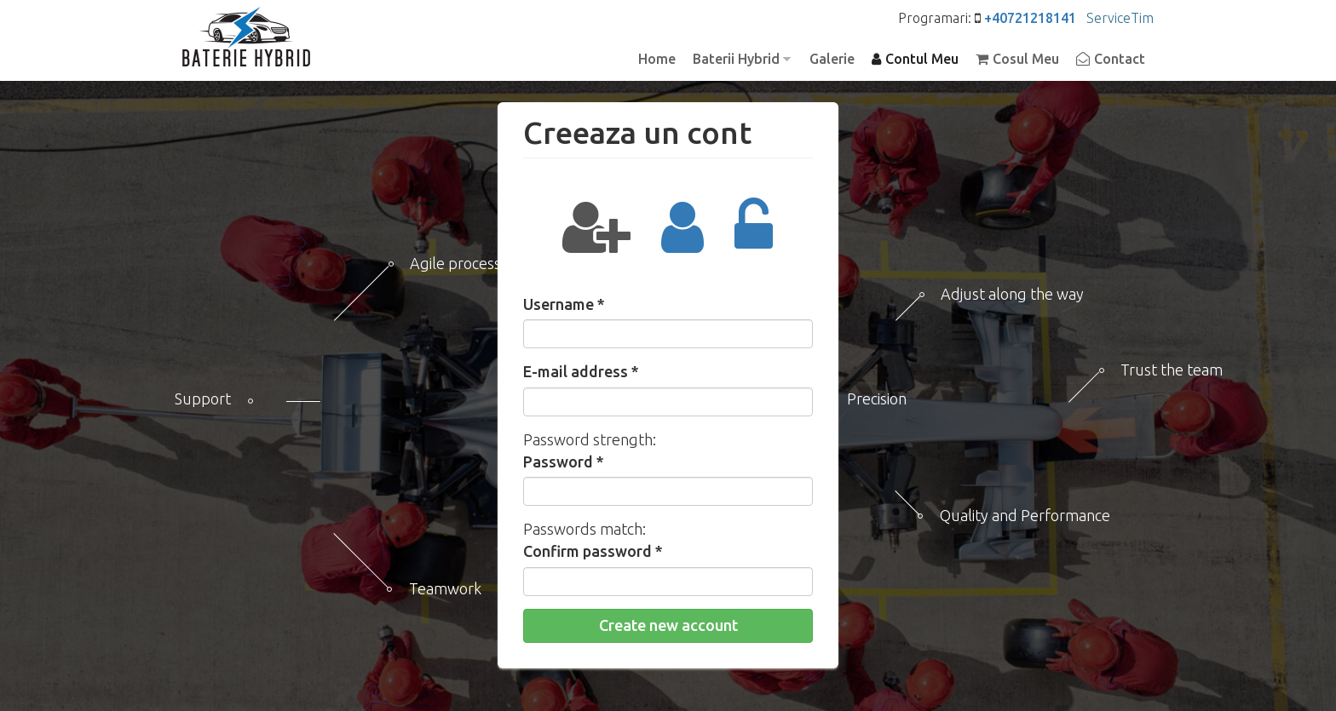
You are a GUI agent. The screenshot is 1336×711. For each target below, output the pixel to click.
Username (564, 303)
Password (563, 461)
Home (657, 58)
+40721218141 (1030, 18)
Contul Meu (922, 58)
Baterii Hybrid (737, 60)
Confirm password (593, 550)
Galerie (832, 58)
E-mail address (581, 371)
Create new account (668, 625)
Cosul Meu (1026, 58)
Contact (1119, 58)
